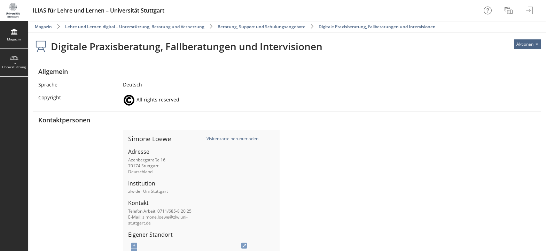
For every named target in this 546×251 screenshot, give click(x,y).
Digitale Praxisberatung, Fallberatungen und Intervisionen (377, 27)
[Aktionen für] (527, 44)
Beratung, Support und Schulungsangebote (261, 27)
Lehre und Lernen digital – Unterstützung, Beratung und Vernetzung (134, 27)
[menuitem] (509, 10)
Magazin (43, 27)
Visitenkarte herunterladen (232, 139)
